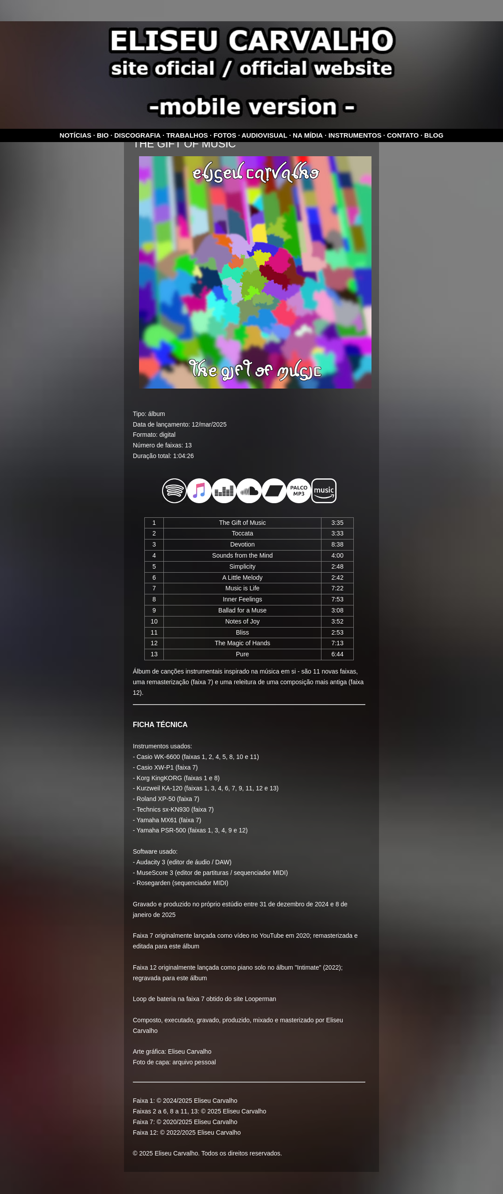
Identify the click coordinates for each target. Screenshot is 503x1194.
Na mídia (308, 135)
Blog (433, 135)
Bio (103, 135)
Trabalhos (187, 135)
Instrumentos (355, 135)
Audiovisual (264, 135)
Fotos (224, 135)
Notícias (76, 135)
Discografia (137, 135)
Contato (403, 135)
